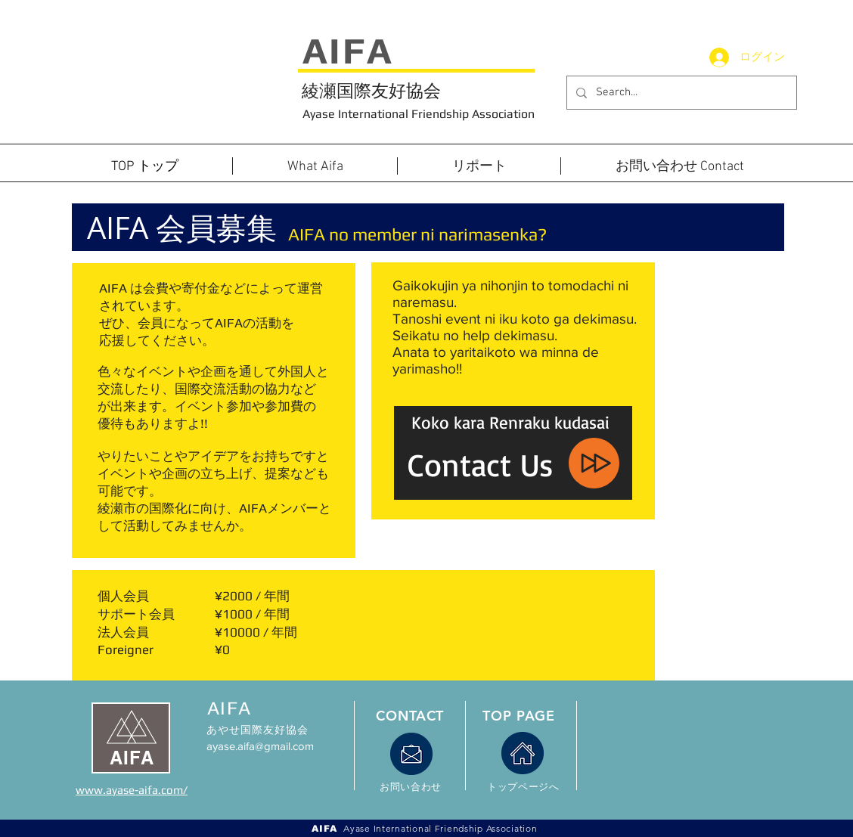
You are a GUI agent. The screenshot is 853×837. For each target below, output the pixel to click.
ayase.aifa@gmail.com (260, 745)
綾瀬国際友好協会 (371, 90)
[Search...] (680, 92)
